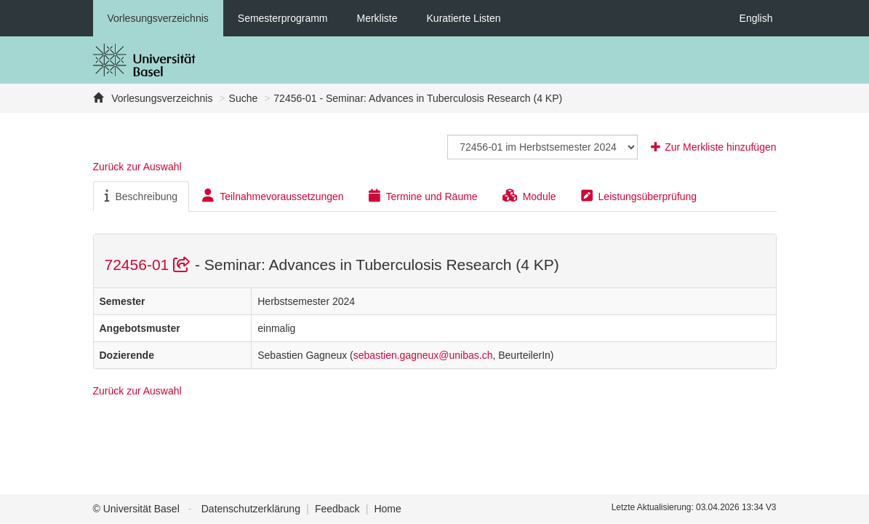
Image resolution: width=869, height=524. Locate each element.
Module (529, 195)
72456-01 (150, 264)
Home (387, 509)
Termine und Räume (423, 195)
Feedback (337, 509)
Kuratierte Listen (464, 18)
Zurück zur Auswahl (137, 166)
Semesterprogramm (283, 18)
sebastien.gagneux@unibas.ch (423, 355)
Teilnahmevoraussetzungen (272, 195)
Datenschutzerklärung (250, 509)
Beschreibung (141, 195)
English (756, 18)
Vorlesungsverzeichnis (158, 18)
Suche (243, 98)
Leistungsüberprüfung (639, 195)
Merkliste (377, 18)
